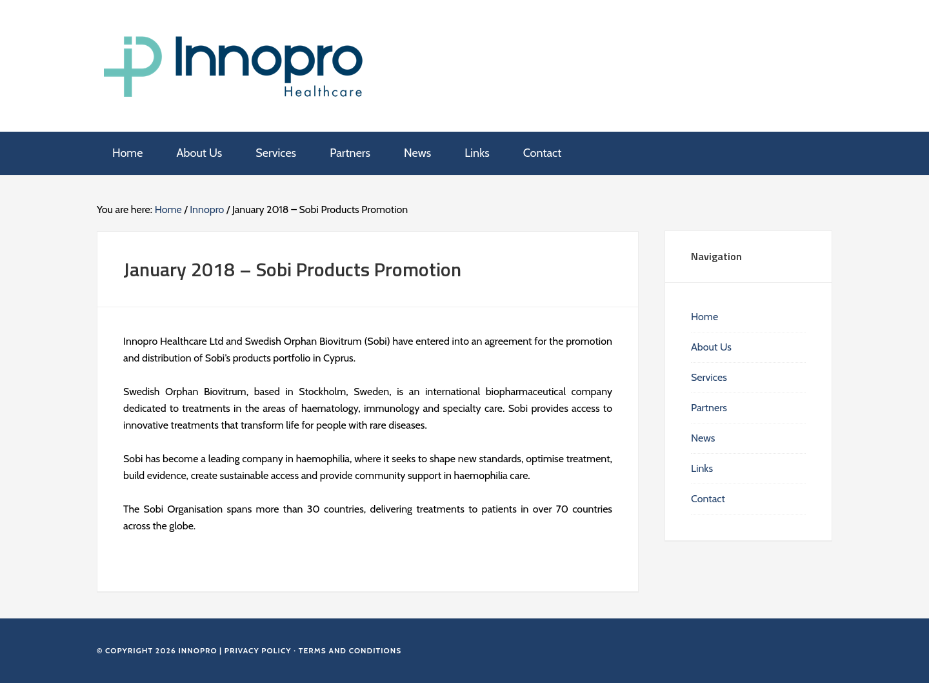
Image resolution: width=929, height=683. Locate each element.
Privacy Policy (258, 650)
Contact (708, 499)
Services (709, 377)
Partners (709, 408)
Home (704, 317)
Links (702, 468)
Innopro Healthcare (236, 64)
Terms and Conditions (350, 650)
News (703, 438)
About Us (711, 347)
